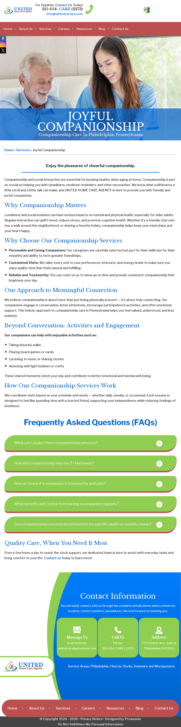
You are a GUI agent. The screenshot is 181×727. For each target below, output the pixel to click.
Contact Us (120, 29)
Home (8, 29)
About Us (26, 29)
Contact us (52, 558)
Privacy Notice (91, 719)
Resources (84, 29)
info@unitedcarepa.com (65, 14)
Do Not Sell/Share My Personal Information (90, 724)
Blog (102, 29)
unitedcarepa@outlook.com (77, 648)
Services (45, 29)
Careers (64, 29)
